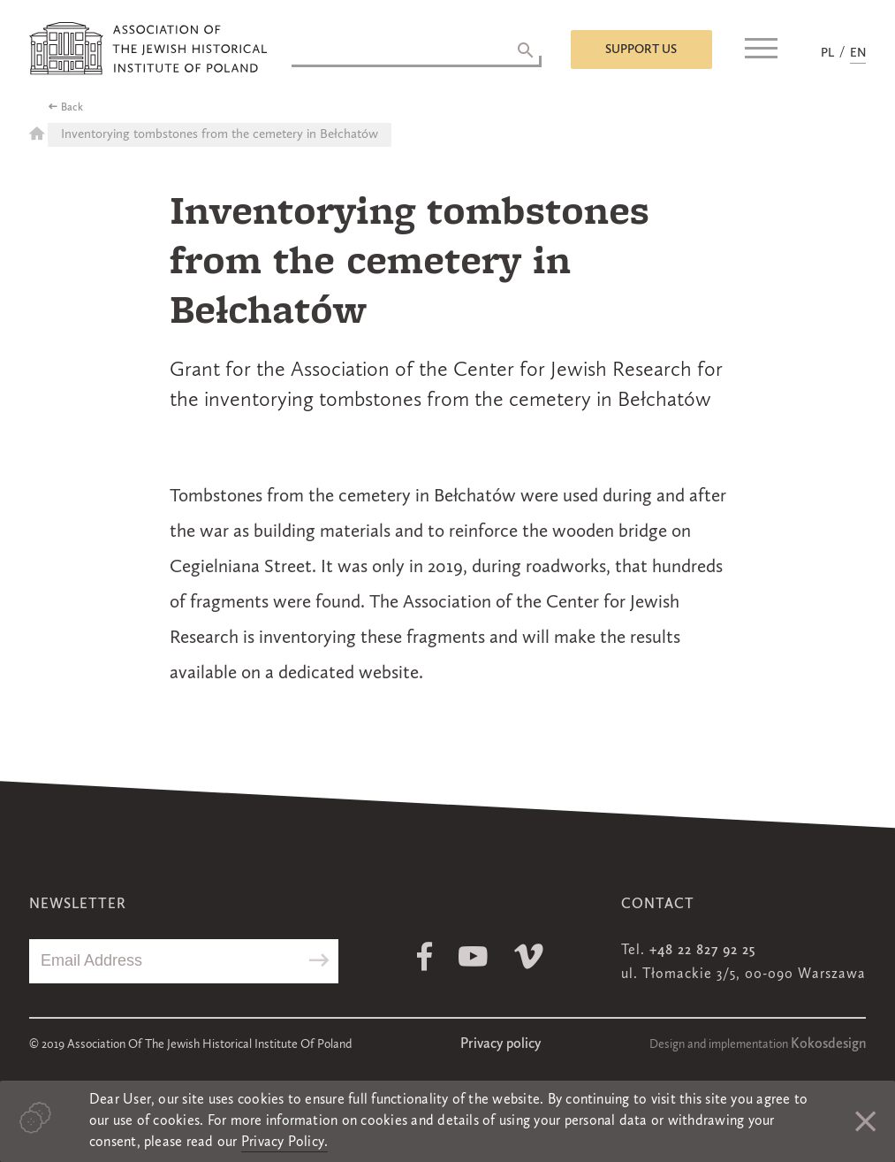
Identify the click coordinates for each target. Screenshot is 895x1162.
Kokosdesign (828, 1044)
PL (827, 53)
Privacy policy (500, 1044)
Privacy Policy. (285, 1142)
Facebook (424, 956)
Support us (641, 49)
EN (858, 53)
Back (72, 108)
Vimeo (529, 956)
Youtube (473, 956)
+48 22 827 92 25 (702, 951)
